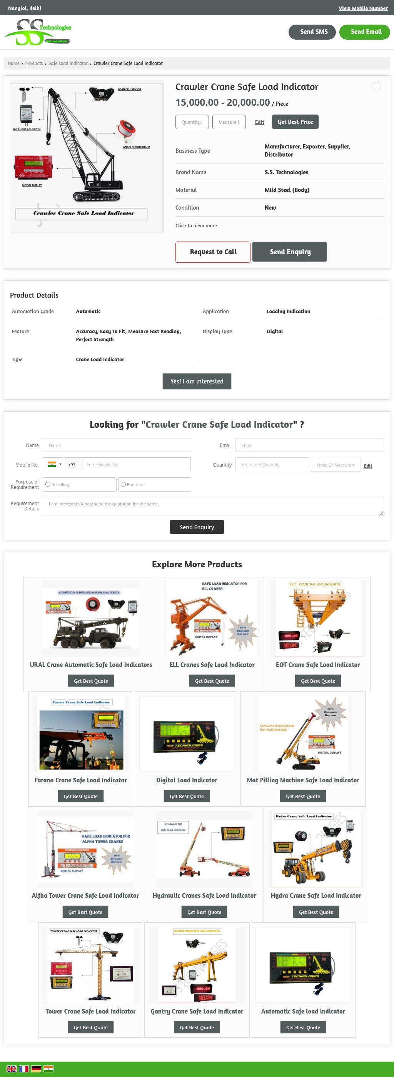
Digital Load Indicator (186, 780)
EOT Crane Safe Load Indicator (318, 665)
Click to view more (196, 225)
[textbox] (229, 122)
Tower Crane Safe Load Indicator (91, 1011)
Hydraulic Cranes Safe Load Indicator (204, 895)
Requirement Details (25, 506)
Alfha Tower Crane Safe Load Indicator (85, 895)
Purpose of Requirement (25, 484)
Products (34, 63)
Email (226, 445)
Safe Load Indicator (68, 63)
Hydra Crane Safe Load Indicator (316, 895)
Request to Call (213, 251)
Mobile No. (27, 465)
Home (14, 63)
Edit (259, 121)
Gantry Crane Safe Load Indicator (196, 1011)
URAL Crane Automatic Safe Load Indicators (91, 665)
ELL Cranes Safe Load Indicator (212, 665)
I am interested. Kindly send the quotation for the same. (213, 506)
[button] (363, 8)
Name (32, 445)
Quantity (222, 465)
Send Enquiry (290, 251)
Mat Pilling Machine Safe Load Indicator (303, 780)
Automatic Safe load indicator (303, 1011)
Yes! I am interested (197, 381)
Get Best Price (295, 121)
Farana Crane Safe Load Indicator (81, 780)
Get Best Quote (91, 680)
